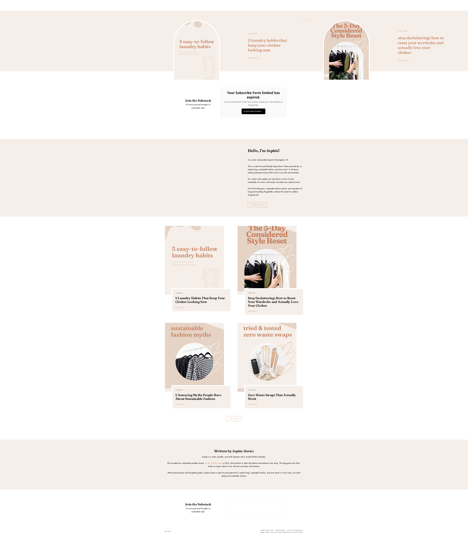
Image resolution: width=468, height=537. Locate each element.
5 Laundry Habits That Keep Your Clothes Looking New (200, 300)
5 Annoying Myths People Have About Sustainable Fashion (198, 397)
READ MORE (180, 307)
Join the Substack (295, 530)
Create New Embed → (253, 111)
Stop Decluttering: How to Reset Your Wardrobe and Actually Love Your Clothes (273, 301)
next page (234, 418)
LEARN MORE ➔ (257, 205)
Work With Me (267, 530)
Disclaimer (280, 530)
